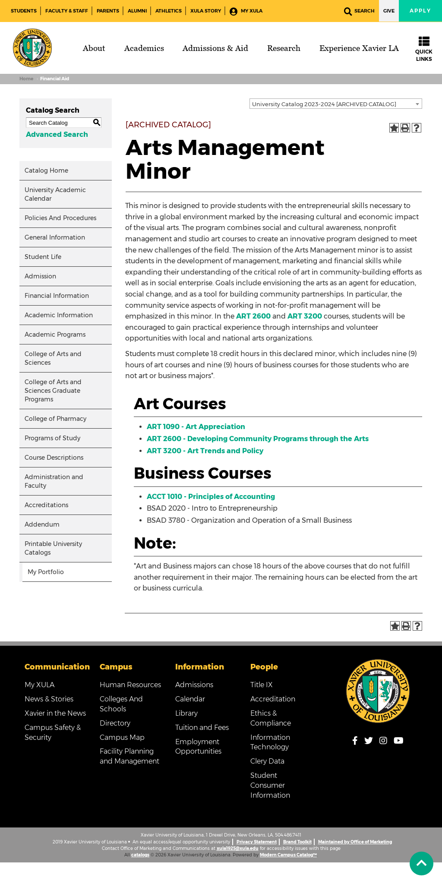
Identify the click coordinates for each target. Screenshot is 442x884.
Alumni (137, 11)
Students (24, 11)
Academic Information (59, 315)
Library (186, 713)
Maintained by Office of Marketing (355, 842)
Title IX (261, 685)
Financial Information (57, 296)
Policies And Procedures (60, 218)
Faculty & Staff (66, 11)
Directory (115, 723)
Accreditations (46, 505)
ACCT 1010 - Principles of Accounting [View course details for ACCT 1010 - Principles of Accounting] (211, 497)
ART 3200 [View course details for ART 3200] (304, 316)
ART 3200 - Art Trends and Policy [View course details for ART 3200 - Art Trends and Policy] (205, 451)
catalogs (140, 855)
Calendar (190, 699)
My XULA (246, 11)
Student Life (43, 257)
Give (389, 11)
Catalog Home (46, 170)
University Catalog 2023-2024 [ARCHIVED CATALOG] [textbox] (324, 104)
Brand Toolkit (297, 842)
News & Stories (49, 699)
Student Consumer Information (270, 785)
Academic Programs (55, 334)
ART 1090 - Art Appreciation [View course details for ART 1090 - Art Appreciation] (196, 427)
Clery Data (267, 761)
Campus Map (122, 737)
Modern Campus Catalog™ (288, 855)
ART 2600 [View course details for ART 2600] (253, 316)
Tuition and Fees (202, 727)
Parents (108, 11)
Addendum (42, 524)
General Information (55, 237)
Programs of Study (52, 438)
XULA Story (205, 11)
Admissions (194, 685)
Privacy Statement (257, 842)
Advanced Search (57, 134)
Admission (40, 276)
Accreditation (272, 699)
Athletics (168, 11)
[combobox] (335, 103)
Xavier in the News (55, 713)
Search (359, 11)
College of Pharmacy (55, 419)
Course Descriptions (54, 457)
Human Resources (130, 685)
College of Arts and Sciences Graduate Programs (53, 390)
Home (26, 79)
